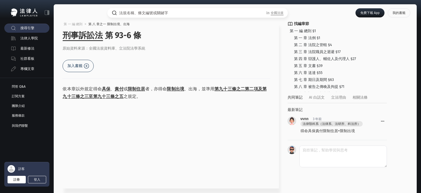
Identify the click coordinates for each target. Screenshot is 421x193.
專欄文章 (27, 69)
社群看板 (27, 59)
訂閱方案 (18, 96)
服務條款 (18, 115)
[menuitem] (27, 28)
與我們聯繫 (20, 126)
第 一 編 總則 (75, 24)
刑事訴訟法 (84, 35)
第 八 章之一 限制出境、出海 (111, 24)
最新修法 (27, 48)
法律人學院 (29, 38)
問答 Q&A (19, 86)
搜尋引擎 (27, 28)
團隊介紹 (18, 106)
